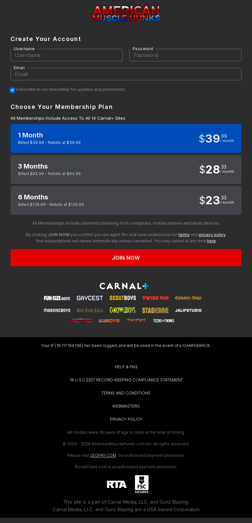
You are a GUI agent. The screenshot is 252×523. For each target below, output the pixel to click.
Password (143, 48)
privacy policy (212, 234)
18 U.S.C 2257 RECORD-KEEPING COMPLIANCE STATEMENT (126, 379)
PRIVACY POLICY (126, 419)
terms (184, 234)
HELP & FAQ (126, 366)
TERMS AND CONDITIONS (126, 393)
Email (19, 67)
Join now (126, 257)
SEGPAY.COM (103, 455)
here (211, 240)
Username (24, 48)
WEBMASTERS (126, 406)
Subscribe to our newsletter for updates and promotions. (71, 89)
